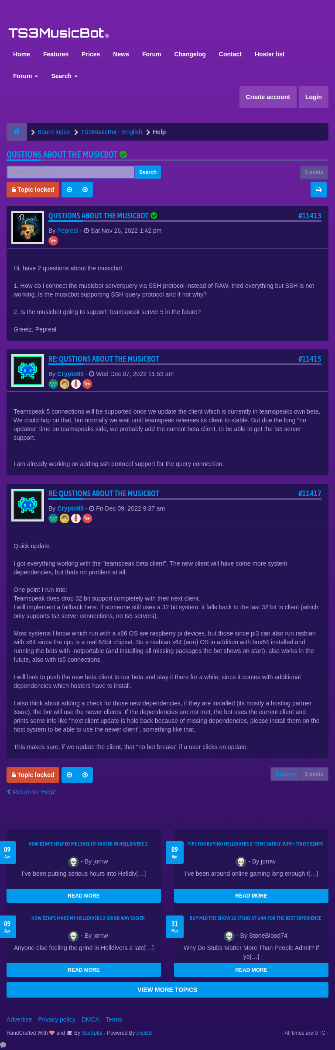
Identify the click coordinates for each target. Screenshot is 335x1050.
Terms (114, 1019)
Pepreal (67, 230)
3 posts (314, 172)
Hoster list (269, 54)
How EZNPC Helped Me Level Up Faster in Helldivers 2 (87, 844)
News (121, 54)
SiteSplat (91, 1033)
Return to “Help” (31, 791)
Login (313, 96)
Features (55, 54)
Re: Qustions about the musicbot (103, 358)
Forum (151, 54)
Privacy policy (56, 1019)
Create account (268, 96)
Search (64, 76)
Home (21, 54)
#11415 (309, 358)
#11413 (309, 215)
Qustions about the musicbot (62, 154)
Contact (230, 54)
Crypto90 (70, 373)
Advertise (19, 1019)
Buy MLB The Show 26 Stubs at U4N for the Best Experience (255, 918)
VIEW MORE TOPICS (167, 989)
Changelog (189, 54)
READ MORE (83, 896)
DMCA (90, 1019)
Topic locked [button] (33, 189)
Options (285, 774)
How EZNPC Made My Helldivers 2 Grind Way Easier (88, 918)
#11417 (309, 493)
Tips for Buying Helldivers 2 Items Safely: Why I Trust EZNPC (255, 844)
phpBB (144, 1033)
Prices (91, 54)
